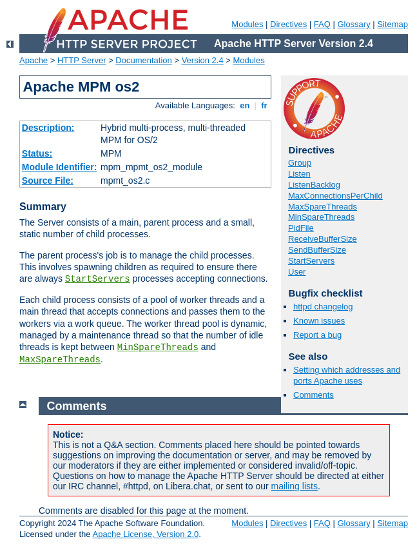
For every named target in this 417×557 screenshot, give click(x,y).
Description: (48, 127)
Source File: (47, 180)
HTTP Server (81, 60)
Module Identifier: (59, 167)
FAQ (322, 24)
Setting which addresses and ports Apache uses (346, 375)
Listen (299, 174)
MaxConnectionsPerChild (335, 195)
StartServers (97, 279)
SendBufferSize (317, 250)
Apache (33, 60)
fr (264, 105)
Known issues (319, 321)
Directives (288, 24)
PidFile (301, 228)
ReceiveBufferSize (322, 239)
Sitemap (392, 24)
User (296, 272)
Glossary (353, 24)
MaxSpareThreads (60, 360)
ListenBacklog (314, 185)
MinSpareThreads (158, 347)
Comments (313, 395)
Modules (247, 24)
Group (299, 163)
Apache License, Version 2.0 (145, 534)
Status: (37, 153)
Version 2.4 (203, 60)
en (245, 105)
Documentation (143, 60)
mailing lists (294, 486)
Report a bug (317, 335)
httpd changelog (323, 306)
